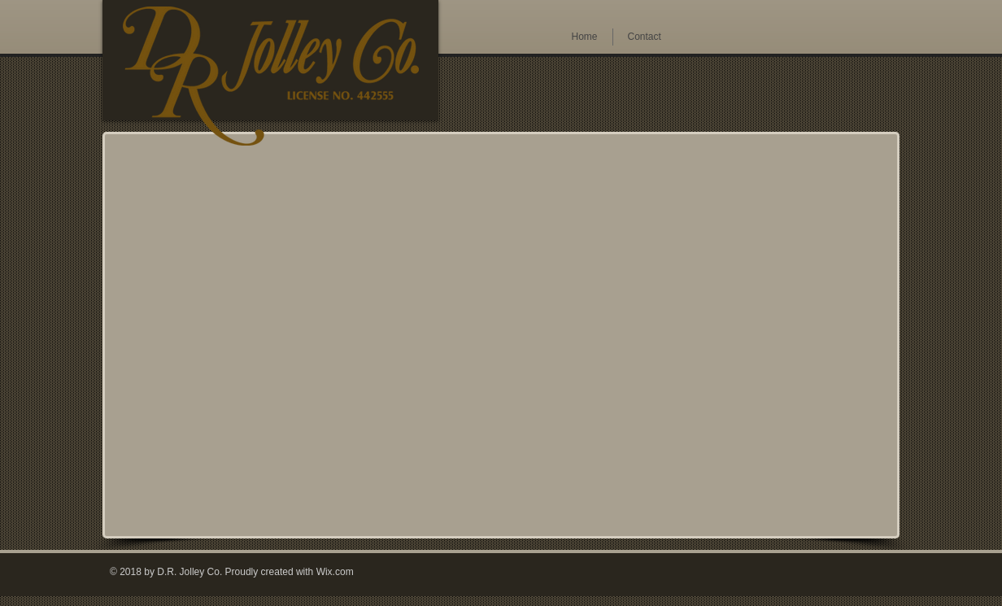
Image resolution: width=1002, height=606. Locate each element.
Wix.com (335, 572)
